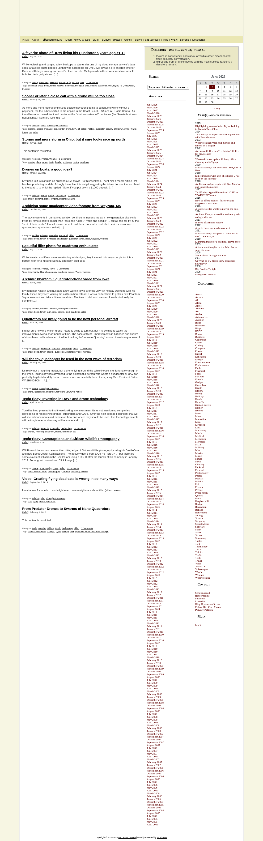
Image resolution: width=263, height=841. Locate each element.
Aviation (35, 125)
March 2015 (153, 487)
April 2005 (152, 824)
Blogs (198, 328)
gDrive (106, 39)
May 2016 (152, 447)
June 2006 (152, 784)
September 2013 (155, 538)
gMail (96, 39)
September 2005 (155, 810)
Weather (53, 159)
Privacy (199, 487)
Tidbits (199, 552)
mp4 (68, 312)
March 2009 (153, 691)
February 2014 (154, 524)
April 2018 (152, 382)
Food (198, 373)
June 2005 (152, 818)
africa (30, 471)
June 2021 (152, 274)
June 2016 (152, 444)
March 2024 (153, 181)
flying (35, 501)
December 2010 (155, 631)
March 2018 (153, 385)
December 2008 (155, 699)
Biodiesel (200, 325)
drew (40, 86)
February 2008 (154, 728)
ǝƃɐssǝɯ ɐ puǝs (52, 39)
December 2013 (155, 529)
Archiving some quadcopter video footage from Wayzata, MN (71, 206)
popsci (42, 501)
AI (196, 300)
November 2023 (155, 192)
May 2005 (152, 821)
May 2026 (152, 107)
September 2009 (155, 674)
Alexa (198, 302)
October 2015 (154, 467)
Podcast (199, 478)
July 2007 (152, 748)
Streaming (200, 538)
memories (69, 86)
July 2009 (152, 680)
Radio (198, 498)
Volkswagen (201, 569)
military (65, 531)
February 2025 (154, 150)
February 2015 (154, 490)
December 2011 (155, 597)
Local (198, 427)
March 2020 (153, 317)
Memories (44, 82)
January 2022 (154, 254)
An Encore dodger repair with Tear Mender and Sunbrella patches (217, 185)
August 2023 (153, 201)
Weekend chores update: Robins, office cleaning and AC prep (215, 160)
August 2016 (153, 439)
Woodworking (202, 577)
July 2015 (152, 475)
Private (199, 489)
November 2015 (155, 464)
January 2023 (154, 220)
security (109, 129)
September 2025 (155, 130)
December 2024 (155, 155)
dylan (58, 531)
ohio (87, 86)
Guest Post (200, 385)
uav (67, 392)
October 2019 (154, 331)
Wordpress (162, 837)
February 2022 (154, 252)
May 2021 (152, 277)
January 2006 (154, 799)
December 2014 (155, 495)
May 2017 (152, 413)
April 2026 (152, 110)
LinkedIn (200, 601)
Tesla (198, 549)
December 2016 (155, 427)
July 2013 (152, 543)
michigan (79, 86)
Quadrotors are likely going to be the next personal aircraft (70, 319)
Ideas (198, 413)
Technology (60, 195)
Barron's (184, 39)
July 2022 (152, 237)
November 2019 (155, 328)
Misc (43, 498)
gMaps (117, 39)
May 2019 (152, 345)
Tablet (198, 540)
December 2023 (155, 189)
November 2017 (155, 396)
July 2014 (152, 509)
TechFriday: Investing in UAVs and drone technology (65, 399)
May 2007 (152, 753)
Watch (198, 572)
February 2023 (154, 218)
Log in (198, 624)
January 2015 (154, 492)
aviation (31, 531)
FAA (74, 129)
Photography (65, 82)
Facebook (200, 598)
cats (30, 501)
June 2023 (152, 206)
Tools (198, 557)
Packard (199, 467)
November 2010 (155, 634)
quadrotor (102, 86)
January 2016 (154, 458)
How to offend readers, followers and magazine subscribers (214, 202)
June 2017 (152, 410)
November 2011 (155, 600)
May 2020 (152, 311)
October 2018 (154, 365)
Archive (35, 235)
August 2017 (153, 405)
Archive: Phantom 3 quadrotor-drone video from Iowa (65, 279)
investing (40, 432)
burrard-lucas (40, 471)
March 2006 (153, 793)
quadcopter (62, 239)
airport (40, 129)
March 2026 (153, 113)
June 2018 (152, 376)
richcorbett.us (202, 595)
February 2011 (154, 626)
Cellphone (200, 339)
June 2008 (152, 716)
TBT (82, 82)
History (199, 390)
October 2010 (154, 637)
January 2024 (154, 186)
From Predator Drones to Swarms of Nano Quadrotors (66, 509)
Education (200, 356)
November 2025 (155, 124)
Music (58, 528)
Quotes (199, 495)
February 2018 (154, 388)
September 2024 (155, 164)
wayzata (95, 239)
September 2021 (155, 266)
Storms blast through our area (210, 255)
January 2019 (154, 356)
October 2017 (154, 399)
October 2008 (154, 705)
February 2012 (154, 592)
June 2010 (152, 648)
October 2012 (154, 569)
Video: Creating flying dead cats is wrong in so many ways (70, 479)
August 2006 (153, 779)
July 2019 (152, 339)
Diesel (198, 353)
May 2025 (152, 141)
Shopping (200, 521)
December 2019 (155, 325)
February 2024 (154, 184)
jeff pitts (54, 199)
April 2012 (152, 586)
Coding (199, 345)
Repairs (199, 509)
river (110, 86)
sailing (72, 199)
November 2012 (155, 566)
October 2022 (154, 229)
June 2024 (152, 172)
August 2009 (153, 677)
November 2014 (155, 498)
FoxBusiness (150, 39)
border (62, 129)
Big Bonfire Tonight (205, 269)
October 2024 (154, 161)
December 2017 (155, 393)
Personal (54, 82)
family (53, 86)
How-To (199, 402)
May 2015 (152, 481)
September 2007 (155, 742)
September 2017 (155, 402)
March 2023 (153, 215)
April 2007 (152, 756)
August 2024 (153, 167)
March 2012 (153, 589)
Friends (199, 379)
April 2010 (152, 654)
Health (198, 387)
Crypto (199, 351)
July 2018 (152, 373)
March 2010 (153, 657)
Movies (199, 453)
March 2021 (153, 283)
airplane (31, 129)
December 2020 (155, 291)
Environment (202, 365)
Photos (75, 82)
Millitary (50, 528)
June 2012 (152, 580)
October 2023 (154, 195)
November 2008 (155, 702)
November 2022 (155, 226)
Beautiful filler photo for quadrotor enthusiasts (60, 246)
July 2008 (152, 714)
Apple (198, 305)
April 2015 (152, 484)
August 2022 (153, 235)
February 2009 (154, 694)
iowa (54, 312)
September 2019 (155, 334)
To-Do (198, 555)
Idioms (199, 416)
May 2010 (152, 651)
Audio (34, 528)
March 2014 (153, 521)
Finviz (164, 39)
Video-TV (200, 566)
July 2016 (152, 441)
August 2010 (153, 643)
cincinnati (32, 86)
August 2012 (153, 575)
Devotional (198, 39)
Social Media (202, 523)
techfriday (67, 432)
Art (197, 311)
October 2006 (154, 773)
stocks (58, 432)
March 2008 (153, 725)
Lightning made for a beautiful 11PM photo (218, 241)
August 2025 (153, 133)
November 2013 (155, 532)
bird (55, 129)
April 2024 (152, 178)
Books (198, 334)
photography (51, 272)
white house (76, 392)
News (43, 125)
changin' (51, 531)
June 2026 (152, 104)
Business (199, 336)
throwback (129, 86)
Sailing (51, 195)
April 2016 (152, 450)
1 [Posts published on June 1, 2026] (206, 87)
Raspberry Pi (202, 501)
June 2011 (152, 614)
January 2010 (154, 663)
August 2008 (153, 711)
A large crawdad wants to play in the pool (216, 208)
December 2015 (155, 461)
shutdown (118, 129)
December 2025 (155, 121)
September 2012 (155, 572)
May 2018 (152, 379)
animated (48, 129)
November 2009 (155, 668)
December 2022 (155, 223)
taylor (116, 86)
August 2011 (153, 609)
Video (71, 235)
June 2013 (152, 546)
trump (25, 132)
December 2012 (155, 563)
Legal (198, 421)
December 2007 (155, 733)
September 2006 (155, 776)
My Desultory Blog (197, 15)
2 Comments (63, 269)
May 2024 (152, 175)
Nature (35, 468)
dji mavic (39, 199)
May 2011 (152, 617)
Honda (198, 399)
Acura (198, 294)
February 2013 (154, 558)
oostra (76, 162)
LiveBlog (200, 424)
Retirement (201, 512)
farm (49, 312)
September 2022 (155, 232)
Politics (50, 125)
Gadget (199, 382)
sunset (71, 272)
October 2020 (154, 297)
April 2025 (152, 144)
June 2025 (152, 138)
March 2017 (153, 419)
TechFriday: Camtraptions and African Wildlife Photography (70, 439)
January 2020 (154, 322)
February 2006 (154, 796)
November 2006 (155, 770)
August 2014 (153, 507)
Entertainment (202, 362)
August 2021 (153, 269)
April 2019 (152, 348)
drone (46, 86)
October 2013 (154, 535)
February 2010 (154, 660)
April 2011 (152, 620)
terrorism (60, 392)
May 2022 (152, 243)
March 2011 (153, 623)
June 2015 (152, 478)
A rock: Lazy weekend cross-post (212, 227)
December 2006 (155, 767)
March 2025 (153, 147)
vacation (86, 272)
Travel (133, 129)
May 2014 (152, 515)
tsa (30, 132)
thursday (26, 89)
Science (199, 518)
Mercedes (200, 441)
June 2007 (152, 750)
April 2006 (152, 790)
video (35, 132)
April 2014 (152, 518)
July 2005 (152, 816)
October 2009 (154, 671)
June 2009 (152, 682)
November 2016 (155, 430)
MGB (198, 444)
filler (42, 272)
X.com (68, 39)
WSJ (174, 39)
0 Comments (92, 82)
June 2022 (152, 240)
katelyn (60, 86)
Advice (199, 297)
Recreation (201, 506)
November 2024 (155, 158)
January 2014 (154, 526)
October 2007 (154, 739)
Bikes (198, 322)
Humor (44, 195)
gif (78, 129)
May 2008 (152, 719)
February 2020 (154, 320)
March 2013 (153, 555)
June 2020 (152, 308)
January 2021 (154, 288)
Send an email (202, 592)
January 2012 (154, 594)
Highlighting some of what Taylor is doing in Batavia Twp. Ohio (217, 127)
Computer (200, 348)
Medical (199, 436)
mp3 (72, 531)
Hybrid (199, 410)
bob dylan (41, 531)
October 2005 (154, 807)
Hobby (35, 82)
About (35, 39)
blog (87, 39)
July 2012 (152, 577)
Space (198, 532)
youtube (104, 239)
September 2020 (155, 300)
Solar (198, 529)
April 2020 (152, 314)
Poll (197, 484)
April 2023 (152, 212)
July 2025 (152, 135)
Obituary (199, 464)
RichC (77, 39)
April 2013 (152, 552)
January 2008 (154, 731)
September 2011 (155, 606)
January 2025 (154, 152)
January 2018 (154, 390)
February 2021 (154, 286)
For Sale (199, 376)
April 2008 (152, 722)
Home (25, 39)
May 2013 (152, 549)
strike (127, 129)
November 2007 (155, 736)
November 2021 (155, 260)
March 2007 (153, 759)
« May (217, 108)
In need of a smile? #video (209, 222)
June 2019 (152, 342)
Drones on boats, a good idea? (47, 169)
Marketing (200, 430)
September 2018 (155, 368)
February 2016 (154, 456)
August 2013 (153, 541)
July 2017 (152, 407)
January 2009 (154, 697)
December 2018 (155, 359)
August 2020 (153, 303)
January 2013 (154, 560)
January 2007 (154, 765)
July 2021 (152, 271)
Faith (198, 368)
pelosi (84, 129)
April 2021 (152, 280)
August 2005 (153, 813)
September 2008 (155, 708)
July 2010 (152, 646)
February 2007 (154, 762)
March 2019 (153, 351)
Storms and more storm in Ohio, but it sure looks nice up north (73, 139)
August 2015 (153, 473)
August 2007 (153, 745)
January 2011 (154, 629)
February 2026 (154, 116)
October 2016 (154, 433)
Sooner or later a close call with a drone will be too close (68, 96)
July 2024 (152, 169)
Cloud (198, 342)
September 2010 (155, 640)
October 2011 (154, 603)
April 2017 (152, 416)
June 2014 (152, 512)
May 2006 (152, 787)
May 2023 (152, 209)
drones (31, 432)
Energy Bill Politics (205, 274)
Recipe (199, 504)
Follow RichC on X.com (208, 607)
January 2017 (154, 424)
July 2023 (152, 203)
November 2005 (155, 804)
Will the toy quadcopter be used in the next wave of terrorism (72, 359)
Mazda (198, 433)
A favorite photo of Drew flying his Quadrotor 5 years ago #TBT (73, 53)
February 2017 (154, 422)
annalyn (31, 162)
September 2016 (155, 436)
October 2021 (154, 263)
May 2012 (152, 583)
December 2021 (155, 257)
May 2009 (152, 685)
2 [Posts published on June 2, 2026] (212, 87)
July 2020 (152, 305)
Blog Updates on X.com (207, 604)
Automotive (201, 317)
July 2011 (152, 611)
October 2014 (154, 501)
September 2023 (155, 198)
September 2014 (155, 504)
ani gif (31, 199)
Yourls (127, 39)
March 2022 (153, 249)
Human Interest (203, 404)
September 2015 (155, 470)
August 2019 (153, 337)
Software (200, 526)
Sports (198, 535)
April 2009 (152, 688)
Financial (45, 428)
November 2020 (155, 294)
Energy (199, 359)
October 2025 (154, 127)
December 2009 (155, 665)
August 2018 (153, 371)
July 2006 (152, 782)
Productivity (201, 492)
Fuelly (136, 39)
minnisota (51, 239)
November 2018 (155, 362)
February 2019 (154, 354)
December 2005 (155, 801)
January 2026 (154, 118)
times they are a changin (96, 531)
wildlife (84, 471)
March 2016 (153, 453)
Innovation (46, 348)
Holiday (199, 396)
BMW (198, 331)
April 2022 (152, 246)
